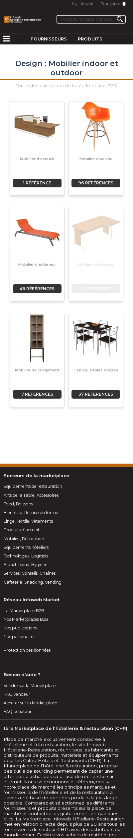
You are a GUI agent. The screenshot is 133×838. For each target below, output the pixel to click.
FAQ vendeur (17, 694)
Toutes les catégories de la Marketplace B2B (66, 85)
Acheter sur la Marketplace (30, 702)
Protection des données (27, 650)
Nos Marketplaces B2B (26, 619)
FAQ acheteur (18, 711)
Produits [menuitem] (90, 38)
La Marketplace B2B (24, 610)
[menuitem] (6, 39)
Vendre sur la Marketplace (30, 685)
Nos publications (20, 627)
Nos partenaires (19, 636)
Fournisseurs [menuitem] (49, 38)
